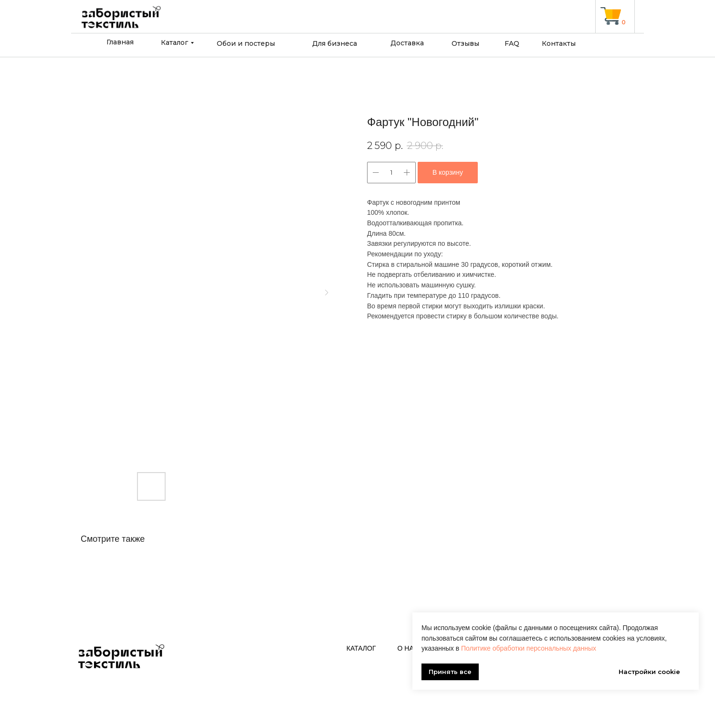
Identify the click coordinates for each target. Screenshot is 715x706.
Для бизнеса (334, 43)
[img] (610, 16)
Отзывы (465, 43)
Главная (120, 42)
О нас (408, 648)
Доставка (407, 43)
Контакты (559, 43)
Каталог (174, 42)
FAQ (512, 43)
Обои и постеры (246, 43)
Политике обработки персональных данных (528, 648)
